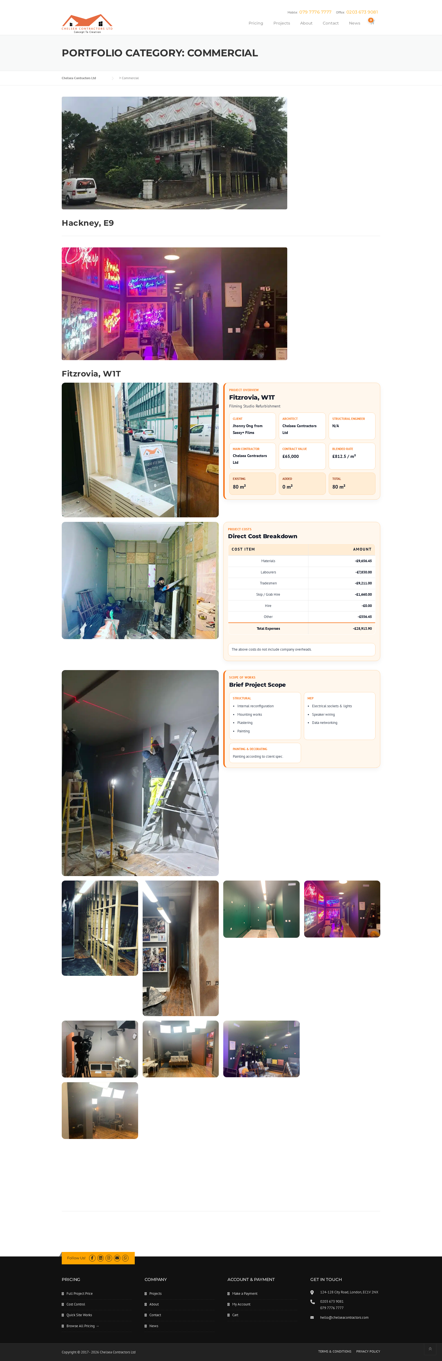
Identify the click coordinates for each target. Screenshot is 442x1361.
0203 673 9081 (362, 12)
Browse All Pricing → (83, 1326)
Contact (331, 23)
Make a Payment (244, 1293)
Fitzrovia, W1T (91, 373)
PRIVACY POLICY (368, 1351)
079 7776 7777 (315, 12)
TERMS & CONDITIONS (334, 1351)
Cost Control (76, 1304)
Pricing (256, 23)
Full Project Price (80, 1293)
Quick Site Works (79, 1315)
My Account (241, 1304)
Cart (235, 1315)
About (306, 23)
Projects (281, 23)
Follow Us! (76, 1258)
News (354, 23)
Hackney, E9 (88, 223)
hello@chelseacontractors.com (344, 1317)
